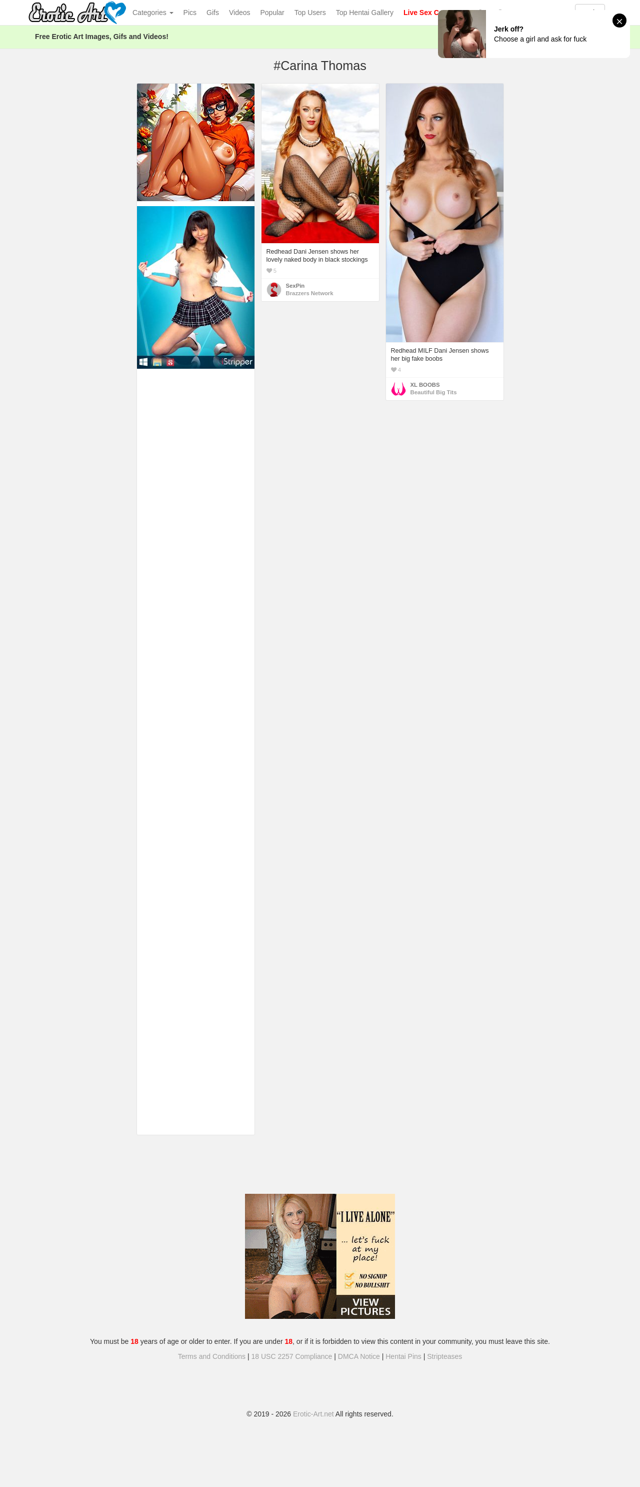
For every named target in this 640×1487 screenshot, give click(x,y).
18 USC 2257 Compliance (292, 1356)
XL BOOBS (425, 385)
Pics (190, 13)
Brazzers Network (310, 293)
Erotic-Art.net (313, 1414)
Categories (153, 13)
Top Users (310, 13)
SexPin (295, 286)
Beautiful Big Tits (433, 392)
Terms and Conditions (212, 1356)
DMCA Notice (359, 1356)
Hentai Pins (404, 1356)
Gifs (212, 13)
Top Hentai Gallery (365, 13)
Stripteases (444, 1356)
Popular (272, 13)
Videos (239, 13)
